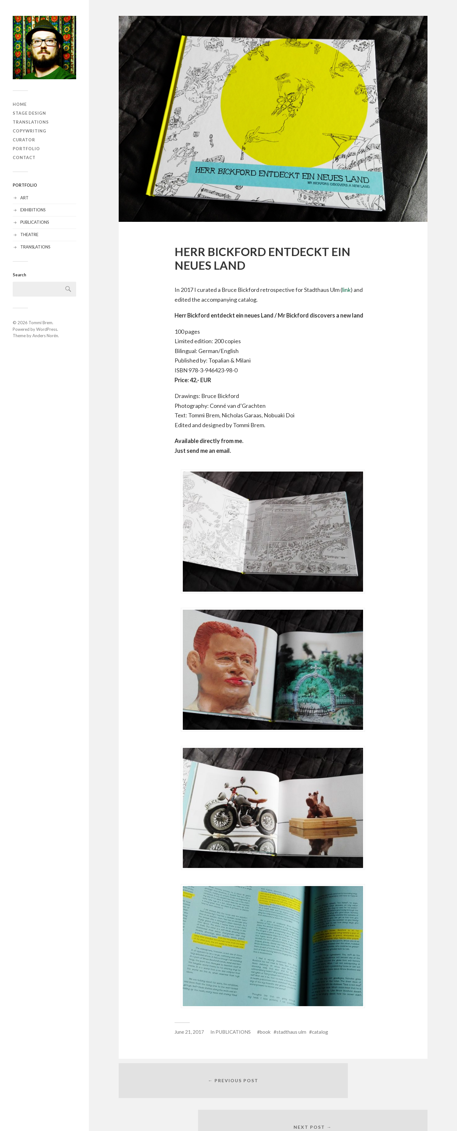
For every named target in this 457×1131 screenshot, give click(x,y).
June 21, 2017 (189, 1032)
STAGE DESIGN (29, 113)
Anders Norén (45, 335)
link (346, 289)
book (265, 1032)
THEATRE (29, 234)
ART (24, 197)
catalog (320, 1032)
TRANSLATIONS (31, 122)
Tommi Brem (40, 322)
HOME (20, 104)
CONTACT (24, 157)
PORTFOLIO (26, 148)
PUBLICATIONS (34, 222)
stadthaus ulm (291, 1032)
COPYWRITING (29, 130)
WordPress (46, 329)
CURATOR (24, 139)
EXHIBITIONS (32, 209)
